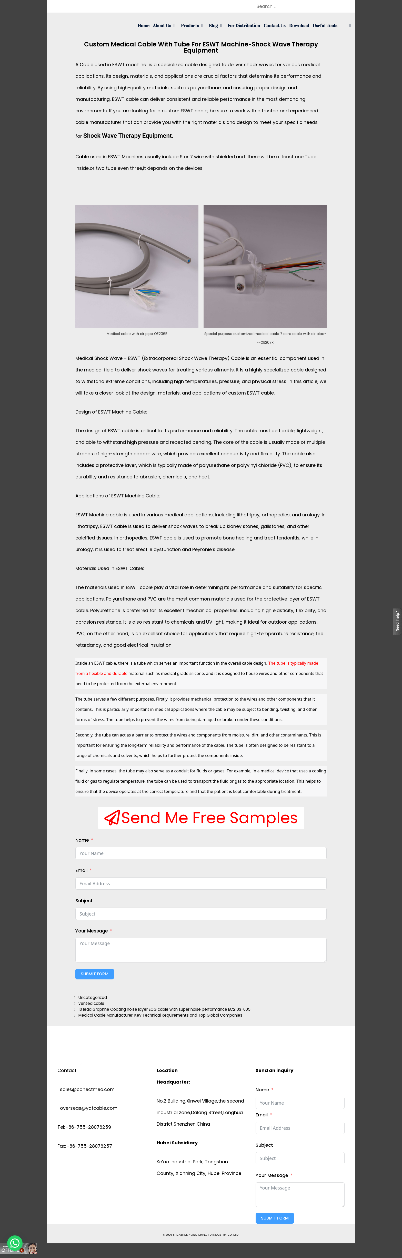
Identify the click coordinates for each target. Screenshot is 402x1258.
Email (81, 870)
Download (299, 25)
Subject (84, 900)
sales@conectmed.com (86, 1089)
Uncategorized (92, 997)
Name (82, 840)
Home (143, 25)
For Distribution (244, 25)
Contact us (274, 25)
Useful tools (329, 26)
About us (166, 26)
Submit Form (94, 974)
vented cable (91, 1003)
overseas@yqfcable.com (87, 1108)
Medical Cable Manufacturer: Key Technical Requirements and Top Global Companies (160, 1015)
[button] (201, 818)
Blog (217, 26)
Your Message (91, 931)
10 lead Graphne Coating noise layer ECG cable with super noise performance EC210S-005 (164, 1009)
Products (194, 26)
